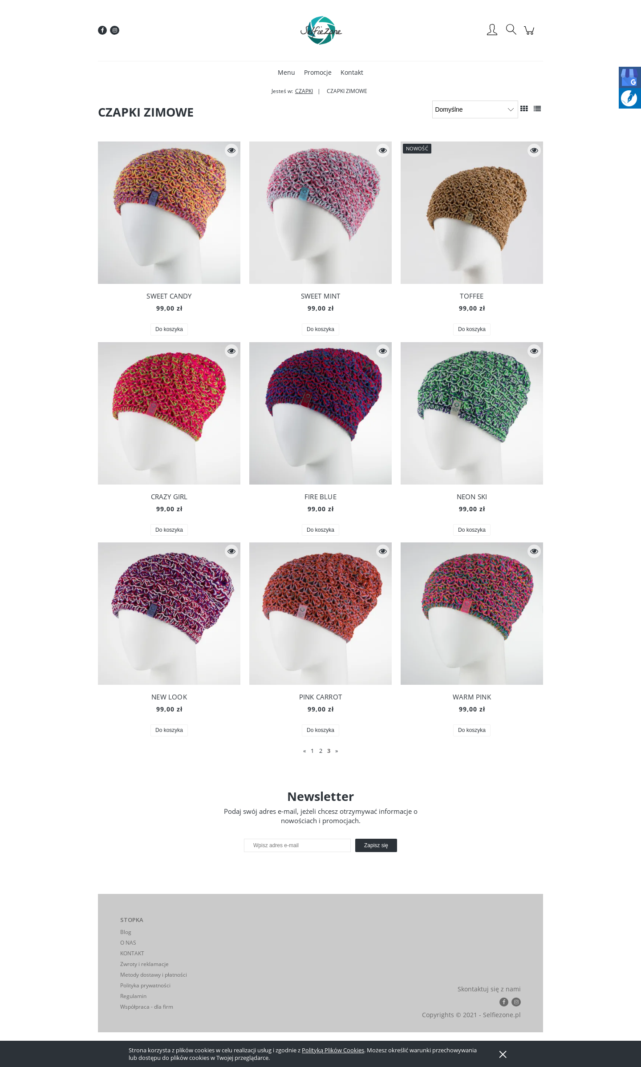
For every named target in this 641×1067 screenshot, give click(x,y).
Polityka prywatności (145, 985)
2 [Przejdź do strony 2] (320, 751)
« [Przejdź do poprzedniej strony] (304, 751)
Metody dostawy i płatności (153, 974)
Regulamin (133, 996)
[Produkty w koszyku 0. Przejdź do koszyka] (530, 35)
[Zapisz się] (376, 845)
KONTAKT (132, 953)
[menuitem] (286, 72)
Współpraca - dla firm (146, 1006)
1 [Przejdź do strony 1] (312, 751)
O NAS (128, 942)
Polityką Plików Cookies (333, 1050)
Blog (125, 932)
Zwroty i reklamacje (144, 964)
